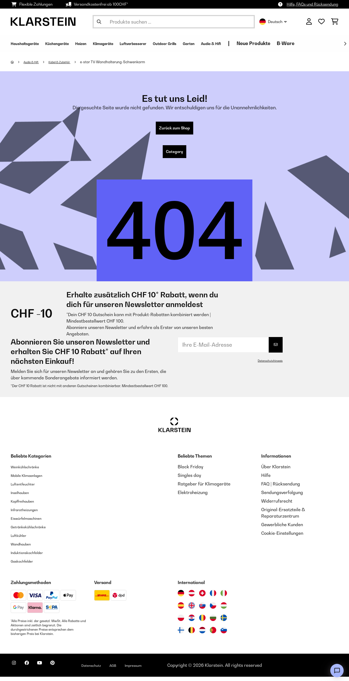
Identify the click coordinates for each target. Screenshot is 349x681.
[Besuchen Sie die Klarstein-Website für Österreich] (191, 597)
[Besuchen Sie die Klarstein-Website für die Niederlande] (202, 634)
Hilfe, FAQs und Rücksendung (312, 4)
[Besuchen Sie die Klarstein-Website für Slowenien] (224, 634)
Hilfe (266, 479)
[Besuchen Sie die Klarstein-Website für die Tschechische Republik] (213, 610)
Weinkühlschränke (29, 471)
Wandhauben (24, 548)
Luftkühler (21, 539)
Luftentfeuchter (26, 488)
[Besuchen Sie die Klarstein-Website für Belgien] (191, 634)
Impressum (161, 669)
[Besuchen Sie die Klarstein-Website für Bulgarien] (213, 622)
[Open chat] (337, 670)
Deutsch (273, 21)
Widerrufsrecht (276, 505)
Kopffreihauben (26, 505)
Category (174, 155)
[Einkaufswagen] (334, 22)
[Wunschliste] (321, 22)
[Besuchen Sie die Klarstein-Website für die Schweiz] (202, 597)
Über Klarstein (275, 471)
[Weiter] (345, 44)
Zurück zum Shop (174, 129)
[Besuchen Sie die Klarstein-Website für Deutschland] (181, 597)
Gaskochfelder (25, 565)
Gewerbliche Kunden (282, 529)
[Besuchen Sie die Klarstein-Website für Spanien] (181, 610)
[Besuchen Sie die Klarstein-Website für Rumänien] (202, 622)
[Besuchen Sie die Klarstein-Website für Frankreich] (213, 597)
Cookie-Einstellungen (282, 537)
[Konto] (309, 22)
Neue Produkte (316, 43)
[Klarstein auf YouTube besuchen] (50, 670)
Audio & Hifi (34, 62)
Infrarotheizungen (29, 514)
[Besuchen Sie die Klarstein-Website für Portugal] (213, 634)
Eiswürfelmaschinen (31, 522)
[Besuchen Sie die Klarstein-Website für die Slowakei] (202, 610)
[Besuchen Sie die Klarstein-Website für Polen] (181, 622)
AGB (136, 669)
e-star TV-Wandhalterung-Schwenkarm (124, 62)
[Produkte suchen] (174, 21)
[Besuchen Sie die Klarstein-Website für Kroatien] (191, 622)
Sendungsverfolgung (282, 496)
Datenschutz (111, 669)
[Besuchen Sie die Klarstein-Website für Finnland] (181, 634)
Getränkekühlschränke (34, 531)
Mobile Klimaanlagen (32, 479)
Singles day (189, 479)
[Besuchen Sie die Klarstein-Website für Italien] (224, 597)
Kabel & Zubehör (68, 62)
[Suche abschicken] (99, 21)
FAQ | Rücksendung (280, 488)
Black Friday (190, 471)
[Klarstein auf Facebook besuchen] (33, 670)
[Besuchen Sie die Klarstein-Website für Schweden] (224, 622)
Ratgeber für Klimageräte (204, 488)
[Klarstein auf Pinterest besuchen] (67, 670)
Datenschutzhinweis (268, 365)
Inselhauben (23, 496)
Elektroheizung (193, 496)
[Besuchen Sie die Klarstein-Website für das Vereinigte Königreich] (191, 610)
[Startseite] (17, 62)
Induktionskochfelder (32, 556)
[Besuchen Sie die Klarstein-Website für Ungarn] (224, 610)
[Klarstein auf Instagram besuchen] (16, 670)
